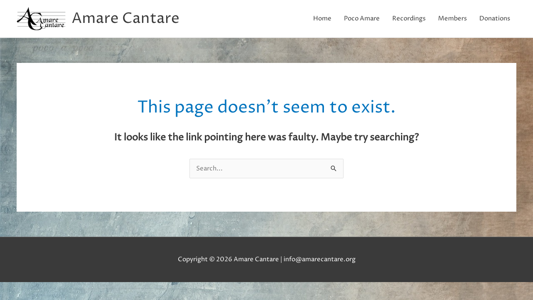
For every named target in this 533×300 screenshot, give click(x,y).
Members (452, 18)
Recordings (409, 18)
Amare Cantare (125, 19)
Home (322, 18)
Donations (494, 18)
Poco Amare (362, 18)
